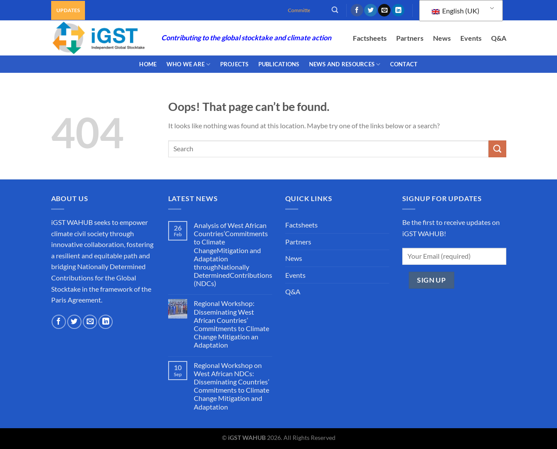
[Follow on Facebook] (357, 10)
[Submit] (497, 148)
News (442, 38)
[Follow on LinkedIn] (398, 10)
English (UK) (455, 11)
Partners (409, 38)
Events (471, 38)
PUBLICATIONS (279, 64)
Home (147, 64)
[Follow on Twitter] (370, 10)
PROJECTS (234, 64)
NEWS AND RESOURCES (345, 64)
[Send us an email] (384, 10)
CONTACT (404, 64)
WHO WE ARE (188, 64)
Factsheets (370, 38)
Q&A (498, 38)
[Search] (335, 10)
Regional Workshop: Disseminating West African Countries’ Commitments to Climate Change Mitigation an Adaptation (231, 324)
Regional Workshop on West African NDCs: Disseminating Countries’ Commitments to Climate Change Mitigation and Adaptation (231, 386)
